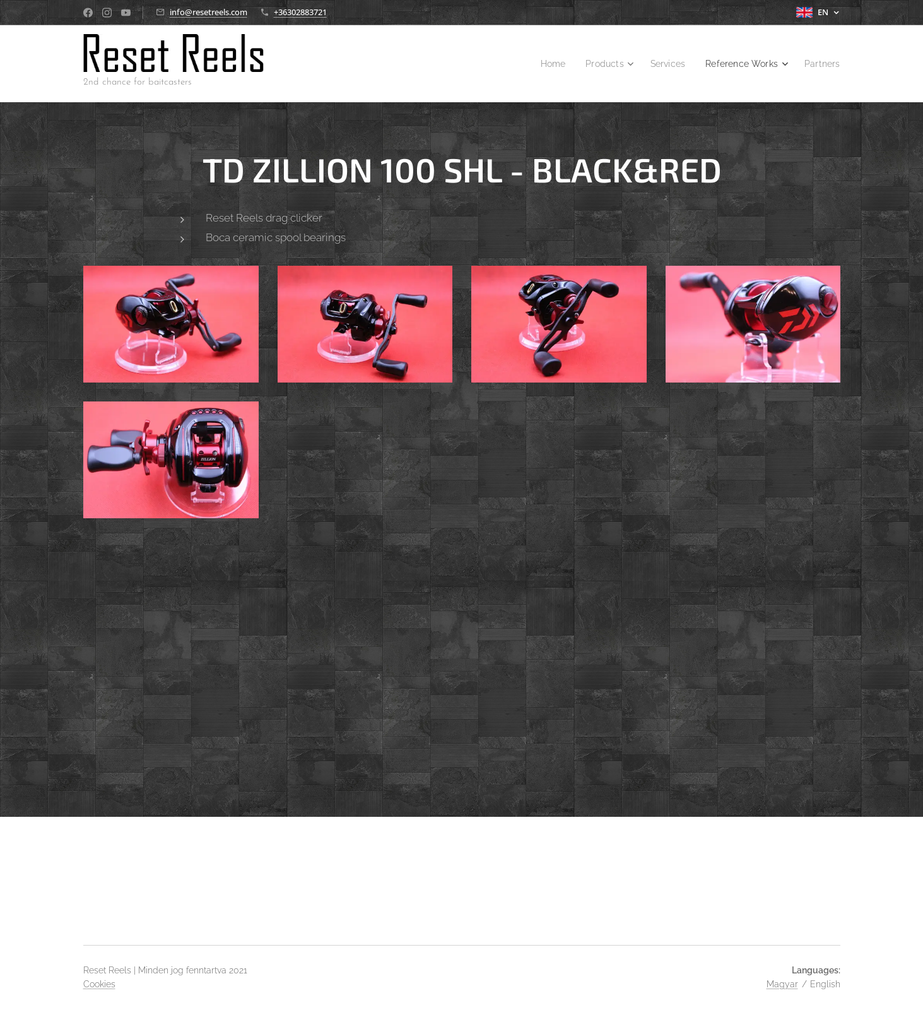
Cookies (99, 984)
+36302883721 (300, 12)
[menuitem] (538, 64)
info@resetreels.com (208, 12)
